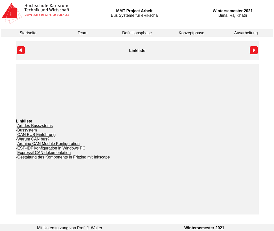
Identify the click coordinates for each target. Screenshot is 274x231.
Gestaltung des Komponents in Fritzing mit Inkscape (63, 157)
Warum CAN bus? (33, 139)
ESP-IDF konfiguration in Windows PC (51, 148)
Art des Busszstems (34, 126)
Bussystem (27, 130)
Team (82, 33)
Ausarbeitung (246, 33)
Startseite (28, 33)
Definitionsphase (137, 33)
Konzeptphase (191, 33)
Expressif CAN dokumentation (43, 152)
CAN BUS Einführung (36, 134)
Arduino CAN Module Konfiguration (48, 144)
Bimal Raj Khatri (232, 15)
